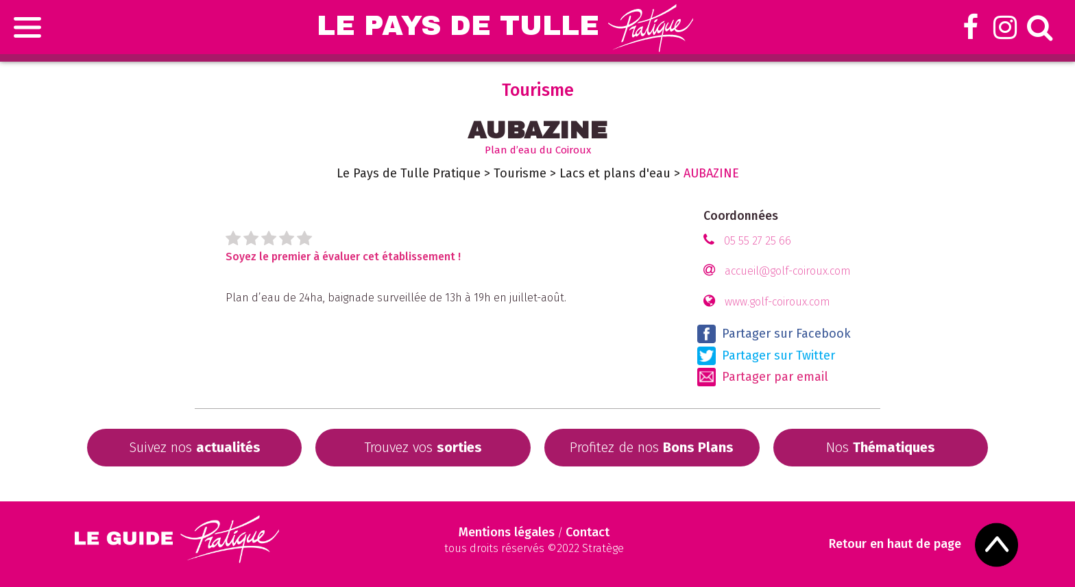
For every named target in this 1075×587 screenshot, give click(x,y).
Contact (587, 532)
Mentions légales (507, 532)
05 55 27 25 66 (757, 240)
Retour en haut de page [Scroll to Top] (895, 544)
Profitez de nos (652, 447)
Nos (880, 447)
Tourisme (520, 173)
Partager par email (762, 377)
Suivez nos (195, 447)
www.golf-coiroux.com (777, 301)
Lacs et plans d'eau (615, 173)
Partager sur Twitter (766, 356)
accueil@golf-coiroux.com (788, 270)
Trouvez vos (423, 447)
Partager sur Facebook (774, 334)
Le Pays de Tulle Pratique (409, 173)
